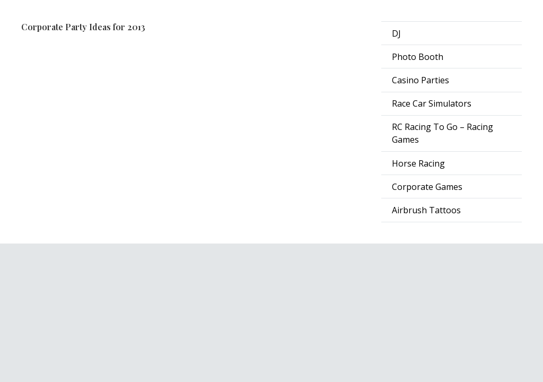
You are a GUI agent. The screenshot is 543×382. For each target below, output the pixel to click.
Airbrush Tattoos (426, 210)
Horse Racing (418, 163)
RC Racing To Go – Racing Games (442, 133)
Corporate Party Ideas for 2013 (83, 26)
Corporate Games (427, 187)
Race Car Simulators (431, 103)
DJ (396, 33)
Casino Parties (420, 80)
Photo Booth (417, 57)
